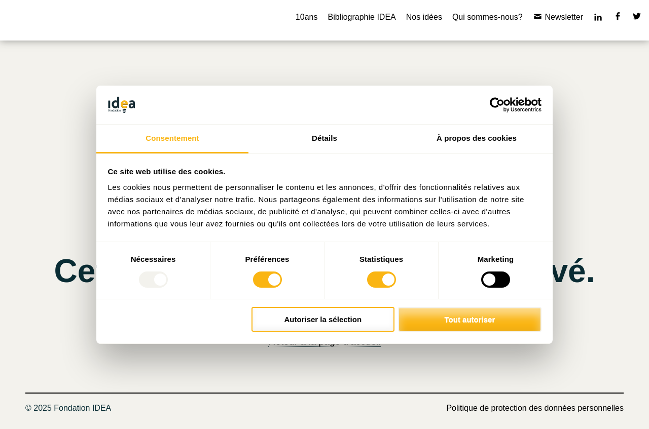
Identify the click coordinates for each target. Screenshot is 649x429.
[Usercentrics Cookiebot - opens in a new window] (497, 104)
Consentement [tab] (172, 138)
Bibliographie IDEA (361, 17)
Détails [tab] (324, 138)
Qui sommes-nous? (487, 17)
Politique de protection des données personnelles (535, 408)
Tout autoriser (470, 319)
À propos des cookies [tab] (477, 138)
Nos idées (424, 17)
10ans (307, 17)
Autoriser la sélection (323, 319)
